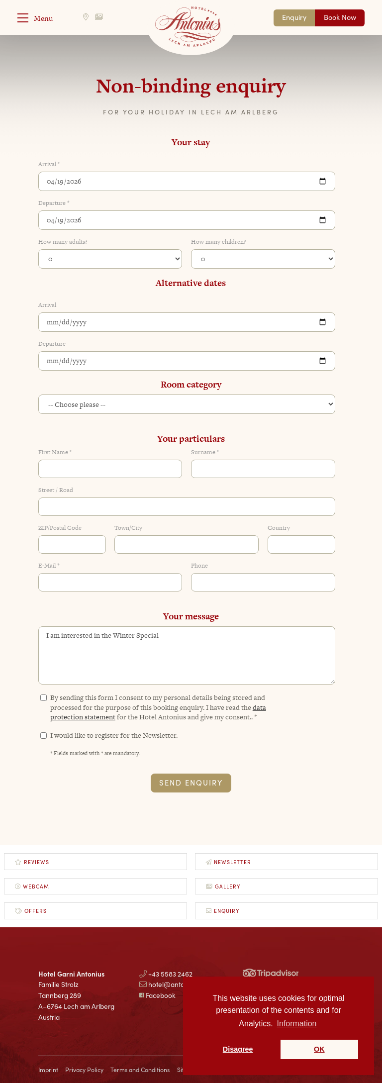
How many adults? (63, 242)
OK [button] (319, 1049)
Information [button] (296, 1023)
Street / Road (55, 490)
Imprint (48, 1069)
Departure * (54, 203)
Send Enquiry (191, 782)
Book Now (340, 17)
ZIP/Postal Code (60, 528)
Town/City (128, 528)
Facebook (157, 995)
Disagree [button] (238, 1049)
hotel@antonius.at (171, 984)
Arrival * (49, 164)
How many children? (218, 242)
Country (279, 528)
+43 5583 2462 (165, 974)
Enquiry (294, 17)
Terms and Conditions (140, 1069)
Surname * (205, 452)
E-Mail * (49, 566)
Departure (52, 344)
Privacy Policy (84, 1069)
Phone (199, 566)
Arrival (47, 305)
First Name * (55, 452)
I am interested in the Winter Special (186, 655)
